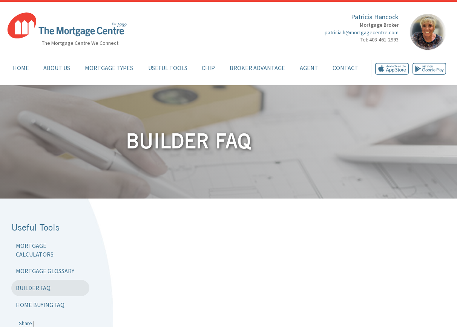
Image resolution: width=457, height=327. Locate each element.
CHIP (208, 68)
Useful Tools (167, 68)
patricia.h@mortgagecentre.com (362, 32)
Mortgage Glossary (45, 271)
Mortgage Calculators (35, 250)
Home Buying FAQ (40, 305)
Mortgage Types (109, 68)
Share (25, 323)
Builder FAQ (33, 288)
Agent (309, 68)
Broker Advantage (257, 68)
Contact (345, 68)
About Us (56, 68)
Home (21, 68)
